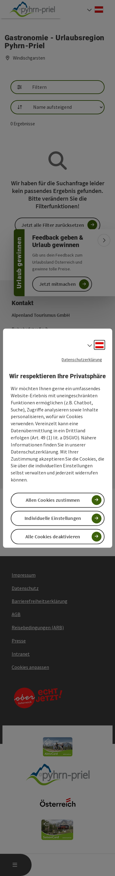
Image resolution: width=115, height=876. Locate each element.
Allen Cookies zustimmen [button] (53, 500)
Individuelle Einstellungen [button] (53, 518)
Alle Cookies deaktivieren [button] (52, 536)
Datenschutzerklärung (82, 359)
